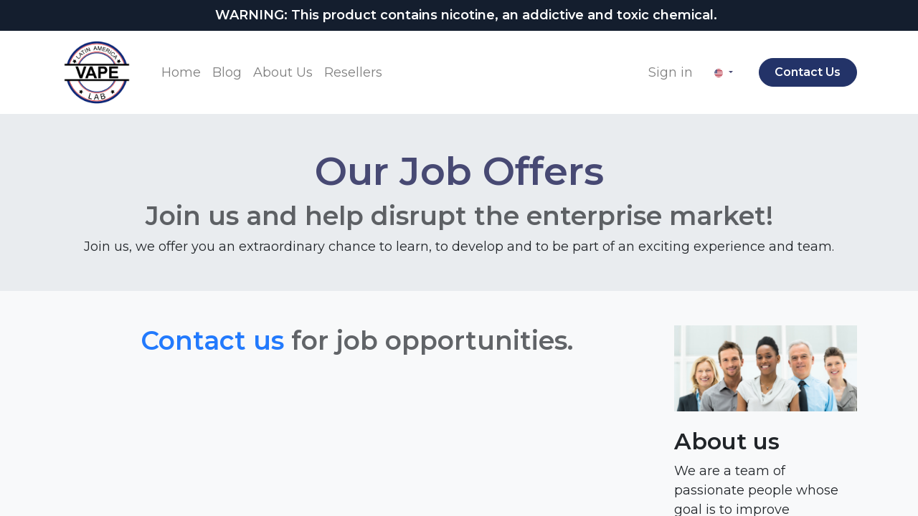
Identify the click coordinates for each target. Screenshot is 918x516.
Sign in (670, 72)
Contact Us (808, 72)
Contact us (212, 340)
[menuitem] (181, 72)
